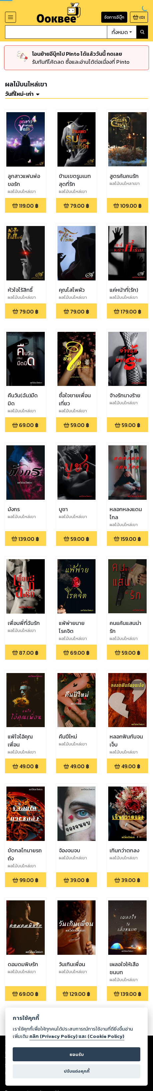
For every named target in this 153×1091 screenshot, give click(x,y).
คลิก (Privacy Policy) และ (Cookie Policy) (76, 1036)
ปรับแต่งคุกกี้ (77, 1071)
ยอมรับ (76, 1054)
